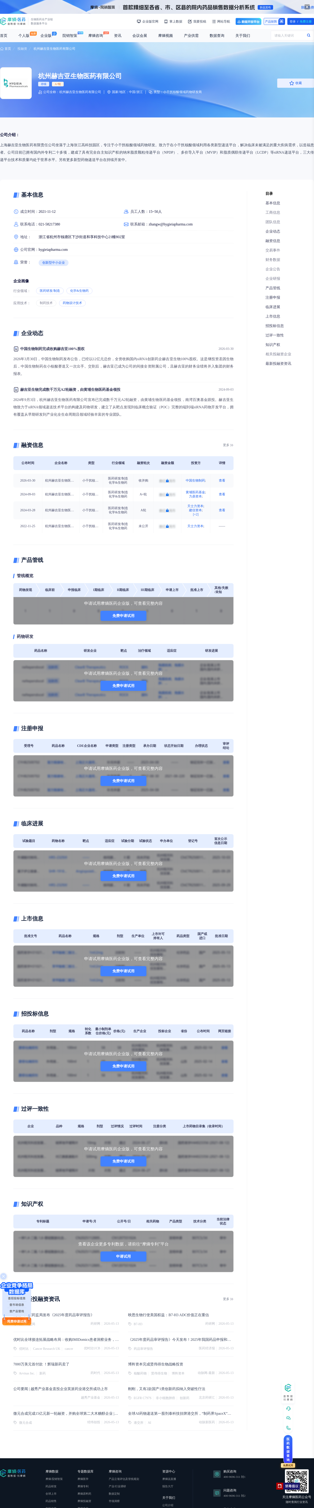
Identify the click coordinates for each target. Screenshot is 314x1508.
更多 (226, 445)
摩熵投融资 (84, 1501)
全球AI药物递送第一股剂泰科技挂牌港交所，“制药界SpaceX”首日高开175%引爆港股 (196, 1413)
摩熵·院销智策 (54, 1479)
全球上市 (51, 1493)
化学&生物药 (79, 290)
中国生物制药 (195, 480)
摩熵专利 (82, 1486)
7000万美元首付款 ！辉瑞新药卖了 (41, 1364)
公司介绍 (167, 1505)
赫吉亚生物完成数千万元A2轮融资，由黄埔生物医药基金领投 (70, 390)
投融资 (22, 48)
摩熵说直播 (169, 1479)
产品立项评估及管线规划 (124, 1479)
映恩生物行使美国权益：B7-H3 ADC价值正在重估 (168, 1315)
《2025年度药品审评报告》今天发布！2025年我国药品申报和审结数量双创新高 (192, 1339)
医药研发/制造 (50, 290)
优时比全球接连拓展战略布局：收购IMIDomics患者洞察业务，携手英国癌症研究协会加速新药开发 (93, 1339)
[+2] (195, 514)
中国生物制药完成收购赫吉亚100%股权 (52, 349)
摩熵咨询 (95, 36)
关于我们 (242, 36)
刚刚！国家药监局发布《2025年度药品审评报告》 (53, 1315)
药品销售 (51, 1501)
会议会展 (139, 36)
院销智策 (70, 36)
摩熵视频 (165, 36)
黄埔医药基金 (195, 492)
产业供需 (191, 36)
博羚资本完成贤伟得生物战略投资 (155, 1364)
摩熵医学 (82, 1479)
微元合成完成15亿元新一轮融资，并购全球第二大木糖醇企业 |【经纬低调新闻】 (78, 1413)
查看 (222, 480)
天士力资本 (195, 506)
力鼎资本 (195, 496)
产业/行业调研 (117, 1486)
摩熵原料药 (84, 1493)
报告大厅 (167, 1486)
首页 (3, 36)
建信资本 (195, 510)
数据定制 (114, 1493)
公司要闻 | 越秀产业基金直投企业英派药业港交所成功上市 (60, 1389)
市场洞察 (114, 1501)
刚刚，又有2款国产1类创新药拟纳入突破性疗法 (166, 1389)
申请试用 (123, 1256)
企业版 (45, 36)
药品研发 (51, 1486)
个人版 (23, 36)
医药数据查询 (288, 1449)
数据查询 (217, 36)
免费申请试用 (123, 616)
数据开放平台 (248, 21)
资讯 (117, 36)
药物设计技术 (72, 303)
